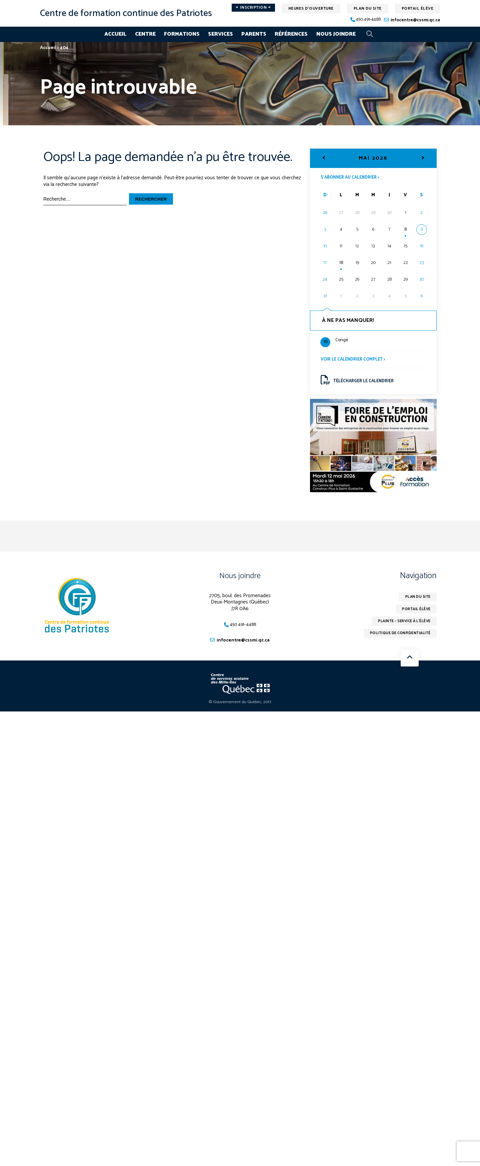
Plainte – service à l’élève (400, 627)
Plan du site (368, 8)
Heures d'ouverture (311, 8)
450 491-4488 (368, 19)
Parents (253, 34)
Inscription (253, 8)
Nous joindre (336, 34)
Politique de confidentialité (396, 640)
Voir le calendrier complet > (356, 361)
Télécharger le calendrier (361, 383)
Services (220, 34)
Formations (182, 34)
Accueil (115, 34)
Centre (145, 34)
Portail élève (418, 8)
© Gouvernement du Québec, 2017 (240, 707)
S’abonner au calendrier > (354, 177)
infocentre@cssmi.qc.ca (415, 20)
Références (291, 34)
